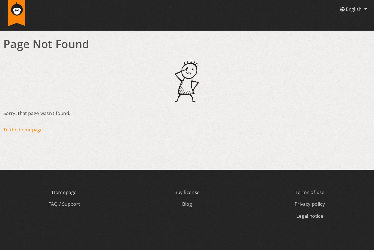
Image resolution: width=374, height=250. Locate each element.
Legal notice (309, 216)
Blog (187, 204)
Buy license (187, 192)
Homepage (64, 192)
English (351, 9)
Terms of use (309, 192)
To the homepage (23, 129)
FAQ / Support (64, 204)
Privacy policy (310, 204)
